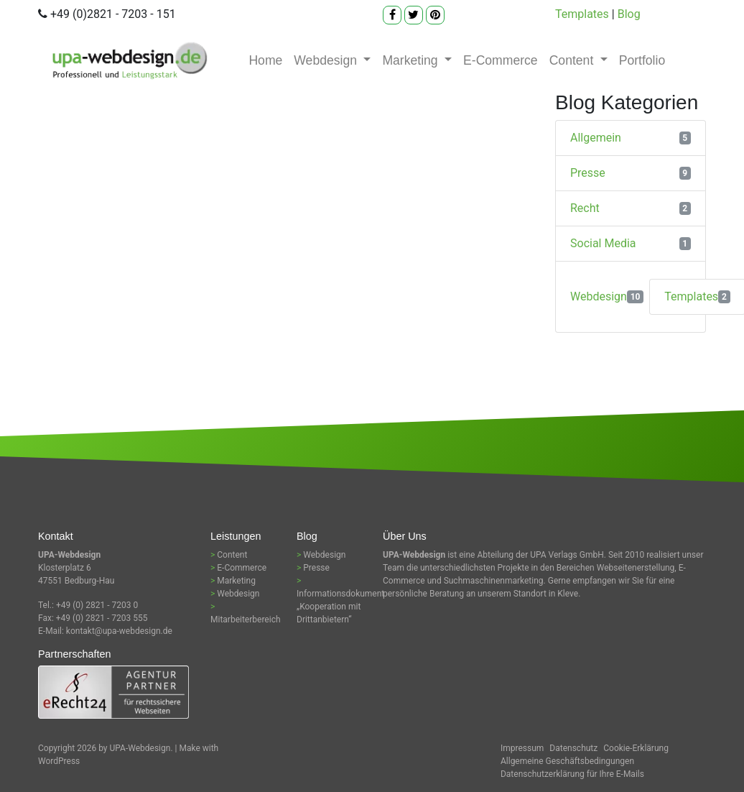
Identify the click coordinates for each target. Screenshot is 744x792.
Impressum (522, 748)
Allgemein (595, 137)
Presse (587, 173)
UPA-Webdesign (140, 748)
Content (573, 60)
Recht (585, 208)
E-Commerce (500, 60)
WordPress (59, 761)
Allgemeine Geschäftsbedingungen (567, 761)
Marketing (411, 60)
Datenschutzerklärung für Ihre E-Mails (572, 774)
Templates (582, 14)
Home (265, 60)
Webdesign (327, 60)
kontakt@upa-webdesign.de (119, 631)
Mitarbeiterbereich (245, 619)
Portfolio (642, 60)
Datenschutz (573, 748)
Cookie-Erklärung (636, 748)
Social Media (603, 243)
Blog (629, 14)
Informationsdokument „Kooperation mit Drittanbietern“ (340, 607)
